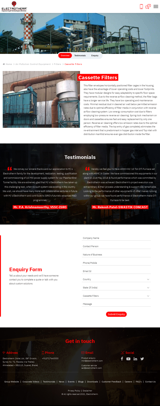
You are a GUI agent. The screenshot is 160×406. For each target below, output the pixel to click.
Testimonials (49, 384)
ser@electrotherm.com (91, 371)
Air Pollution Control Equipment (33, 64)
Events (71, 384)
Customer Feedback (111, 384)
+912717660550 (50, 361)
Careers (128, 384)
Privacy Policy (74, 393)
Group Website (11, 384)
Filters (57, 64)
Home (7, 64)
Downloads (92, 384)
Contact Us (150, 384)
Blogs (81, 384)
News (61, 384)
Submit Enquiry (116, 317)
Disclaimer (87, 393)
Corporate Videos (31, 384)
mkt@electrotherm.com (92, 363)
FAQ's (139, 384)
